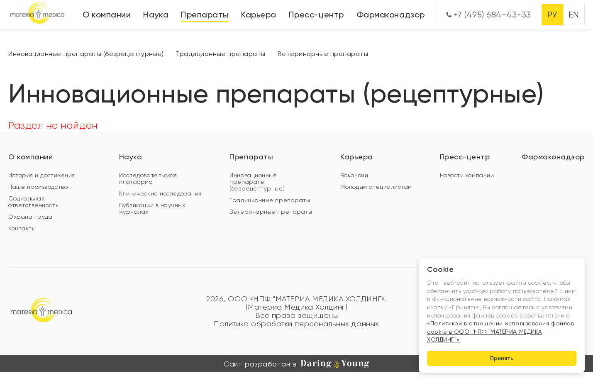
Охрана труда (30, 216)
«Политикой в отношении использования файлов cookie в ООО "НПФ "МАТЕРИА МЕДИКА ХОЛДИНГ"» (500, 331)
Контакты (22, 228)
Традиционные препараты (221, 54)
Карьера (258, 15)
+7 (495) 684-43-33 (488, 15)
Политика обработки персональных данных (296, 324)
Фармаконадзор (390, 15)
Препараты (205, 15)
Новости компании (467, 175)
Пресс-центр (316, 15)
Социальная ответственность (33, 201)
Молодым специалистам (376, 186)
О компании (107, 15)
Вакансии (354, 175)
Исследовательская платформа (148, 178)
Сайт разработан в (296, 364)
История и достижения (41, 175)
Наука (155, 15)
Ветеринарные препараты (323, 54)
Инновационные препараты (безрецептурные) (86, 54)
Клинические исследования (160, 193)
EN (574, 15)
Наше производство (38, 186)
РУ (552, 15)
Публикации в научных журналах (152, 208)
